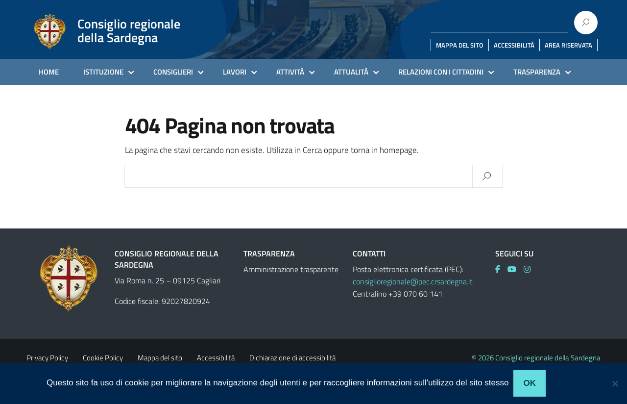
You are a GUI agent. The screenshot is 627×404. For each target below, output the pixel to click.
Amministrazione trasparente (290, 269)
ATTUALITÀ (351, 71)
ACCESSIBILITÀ (514, 45)
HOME (49, 71)
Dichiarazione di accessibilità (292, 357)
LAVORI (234, 71)
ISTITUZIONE (103, 71)
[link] (501, 269)
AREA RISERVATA (568, 45)
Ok (529, 383)
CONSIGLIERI (173, 71)
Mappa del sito (160, 357)
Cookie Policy (103, 357)
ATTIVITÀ (290, 71)
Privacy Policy (47, 357)
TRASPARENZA (536, 71)
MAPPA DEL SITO (459, 45)
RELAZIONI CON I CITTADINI (440, 71)
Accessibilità (216, 357)
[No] (615, 383)
